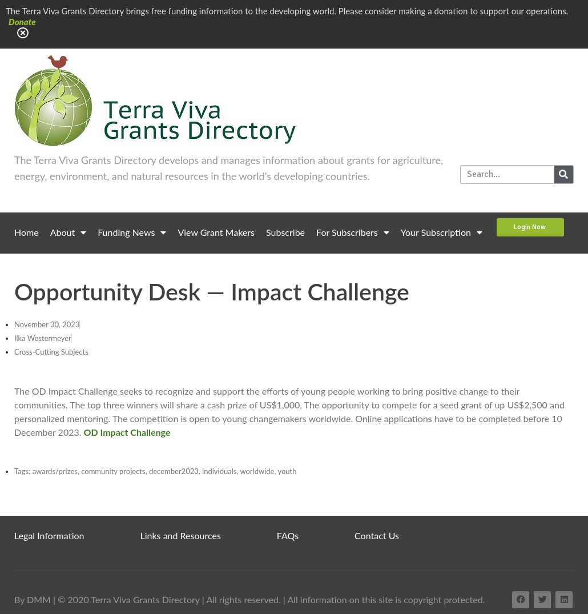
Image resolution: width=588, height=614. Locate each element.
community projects (113, 471)
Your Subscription (441, 232)
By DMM (32, 599)
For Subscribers (352, 232)
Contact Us (377, 535)
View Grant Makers (216, 232)
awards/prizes (55, 471)
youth (286, 471)
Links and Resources (180, 535)
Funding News (132, 232)
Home (26, 232)
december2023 (174, 471)
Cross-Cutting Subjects (51, 351)
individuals (219, 471)
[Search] (563, 174)
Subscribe (285, 232)
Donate (22, 22)
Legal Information (49, 535)
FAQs (288, 535)
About (68, 232)
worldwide (257, 471)
